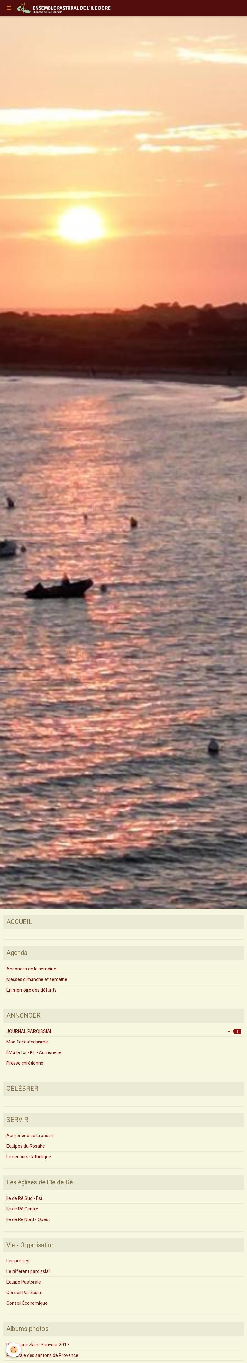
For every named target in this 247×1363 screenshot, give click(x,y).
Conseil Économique (27, 1303)
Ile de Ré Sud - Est (24, 1198)
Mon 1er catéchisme (27, 1041)
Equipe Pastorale (23, 1281)
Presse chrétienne (24, 1063)
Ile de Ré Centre (22, 1208)
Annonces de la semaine (31, 968)
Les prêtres (17, 1260)
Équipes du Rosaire (25, 1146)
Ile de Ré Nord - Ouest (28, 1219)
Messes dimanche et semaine (36, 979)
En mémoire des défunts (31, 990)
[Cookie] (13, 1349)
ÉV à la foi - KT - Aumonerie (34, 1052)
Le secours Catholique (28, 1156)
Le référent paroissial (28, 1271)
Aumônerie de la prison (29, 1135)
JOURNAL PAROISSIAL (123, 1031)
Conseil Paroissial (24, 1292)
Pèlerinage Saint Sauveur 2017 (37, 1344)
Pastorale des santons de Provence (42, 1355)
